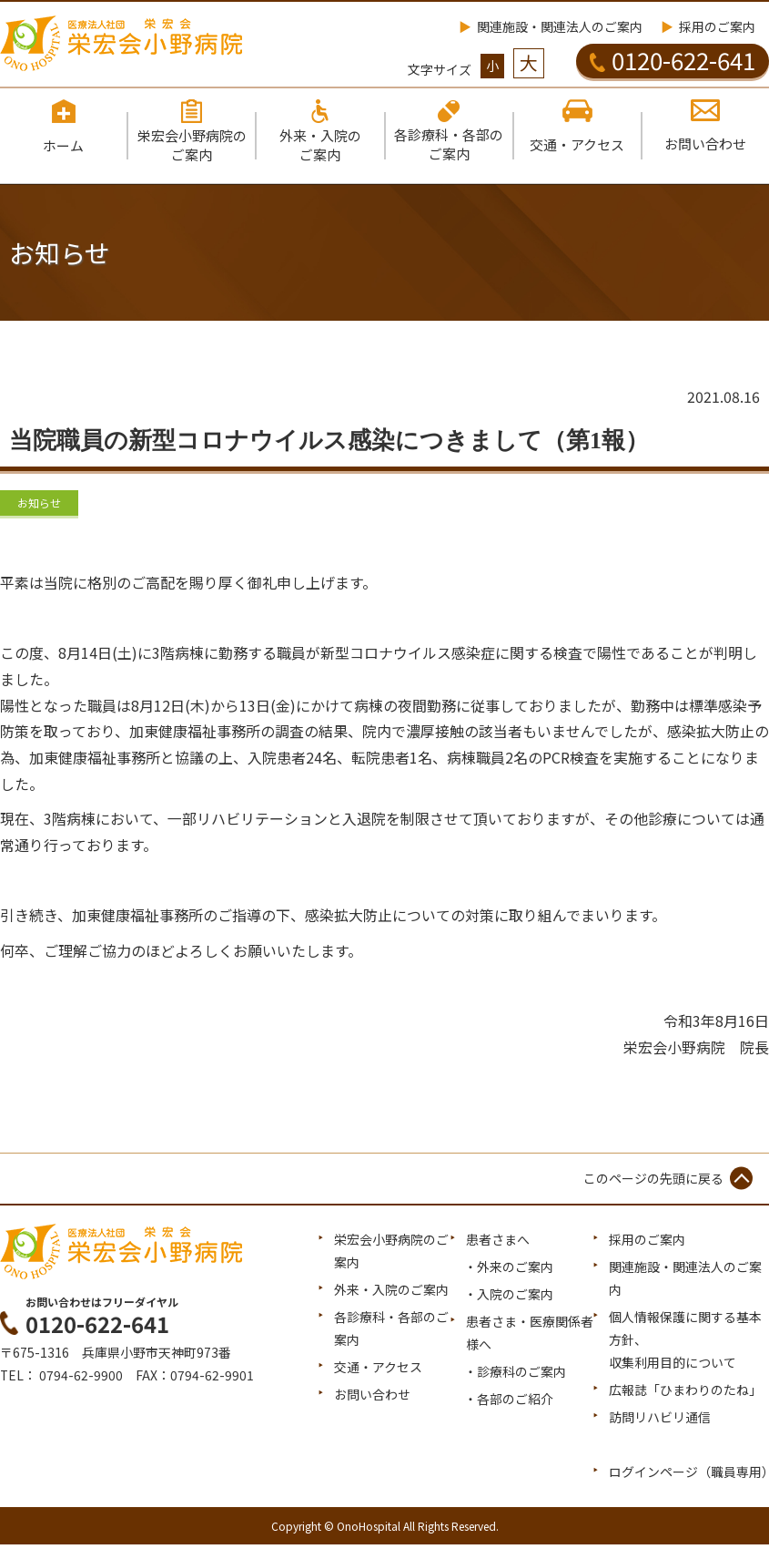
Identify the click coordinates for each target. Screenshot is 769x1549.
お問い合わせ (372, 1399)
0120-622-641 (672, 60)
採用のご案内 (717, 26)
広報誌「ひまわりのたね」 (685, 1394)
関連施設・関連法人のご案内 (560, 26)
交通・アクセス (378, 1371)
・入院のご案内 (508, 1297)
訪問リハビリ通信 (660, 1421)
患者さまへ (498, 1243)
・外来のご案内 (508, 1270)
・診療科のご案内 (515, 1376)
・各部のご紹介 (508, 1403)
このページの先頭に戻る (653, 1182)
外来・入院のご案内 (391, 1293)
